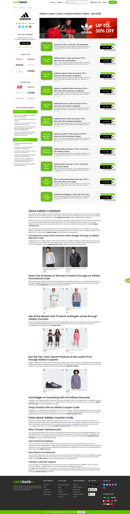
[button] (72, 49)
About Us (46, 485)
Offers (52, 2)
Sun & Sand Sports (61, 412)
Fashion (53, 402)
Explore (59, 2)
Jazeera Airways (63, 494)
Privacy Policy (47, 494)
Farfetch (60, 492)
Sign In (105, 2)
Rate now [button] (31, 23)
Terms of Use (47, 492)
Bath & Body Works (63, 485)
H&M (59, 487)
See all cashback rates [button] (25, 47)
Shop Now (25, 43)
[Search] (77, 2)
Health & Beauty (77, 487)
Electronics (76, 492)
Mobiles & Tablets (78, 494)
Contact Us (46, 489)
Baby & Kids (76, 489)
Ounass (60, 497)
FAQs (44, 487)
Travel (75, 497)
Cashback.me (71, 421)
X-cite (60, 489)
